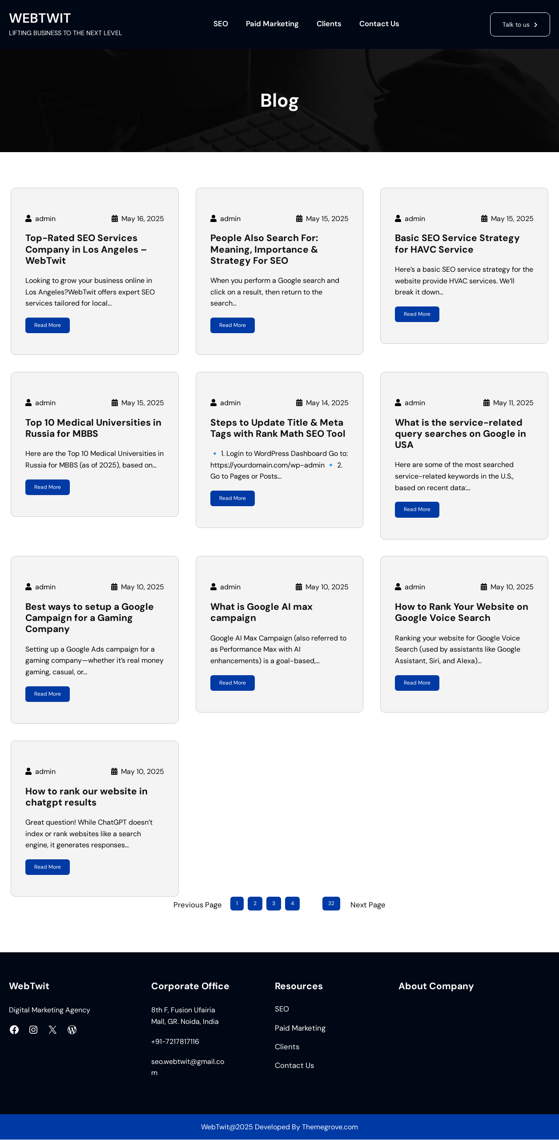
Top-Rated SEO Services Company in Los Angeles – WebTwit (86, 249)
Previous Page (197, 905)
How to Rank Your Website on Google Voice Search (461, 612)
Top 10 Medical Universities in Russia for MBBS (93, 428)
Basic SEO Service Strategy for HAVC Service (457, 244)
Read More (47, 325)
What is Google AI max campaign (261, 612)
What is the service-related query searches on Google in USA (460, 434)
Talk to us (514, 24)
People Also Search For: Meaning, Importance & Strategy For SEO (264, 249)
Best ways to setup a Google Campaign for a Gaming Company (89, 618)
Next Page (368, 905)
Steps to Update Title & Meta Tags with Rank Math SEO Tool (278, 428)
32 (331, 903)
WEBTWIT (40, 18)
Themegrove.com (330, 1127)
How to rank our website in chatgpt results (86, 797)
